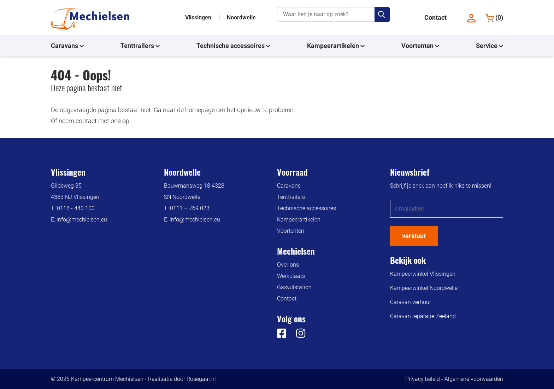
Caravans (67, 46)
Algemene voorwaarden (473, 379)
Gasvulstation (294, 287)
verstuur (414, 235)
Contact (435, 17)
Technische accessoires (233, 46)
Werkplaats (291, 276)
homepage (200, 110)
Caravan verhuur (410, 302)
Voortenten (420, 46)
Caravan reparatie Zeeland (423, 316)
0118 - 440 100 (76, 208)
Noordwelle (241, 17)
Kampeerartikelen (336, 46)
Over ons (288, 264)
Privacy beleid (422, 379)
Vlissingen (199, 17)
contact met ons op (102, 120)
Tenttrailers (140, 46)
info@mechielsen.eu (82, 219)
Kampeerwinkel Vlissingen (422, 274)
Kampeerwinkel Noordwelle (424, 288)
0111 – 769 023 (190, 208)
